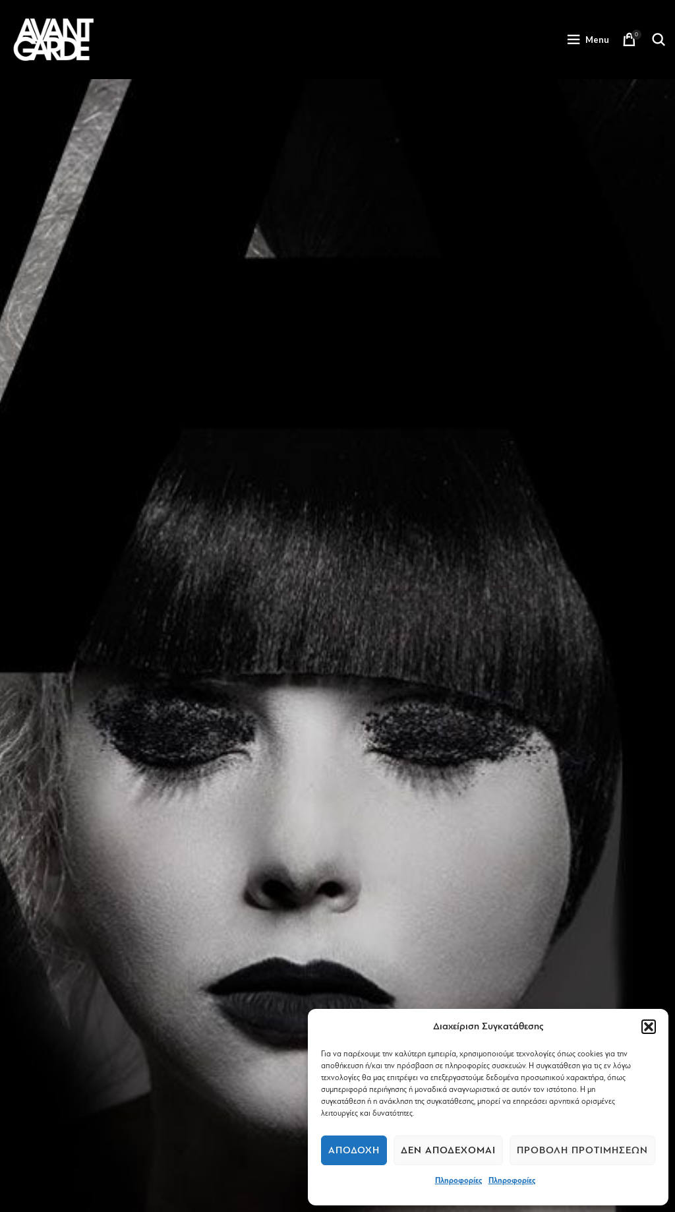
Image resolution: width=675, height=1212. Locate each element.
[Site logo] (53, 39)
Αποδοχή (354, 1150)
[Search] (658, 39)
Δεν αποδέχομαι (448, 1150)
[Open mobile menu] (588, 39)
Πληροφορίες (458, 1180)
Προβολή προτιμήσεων (582, 1150)
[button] (648, 1026)
